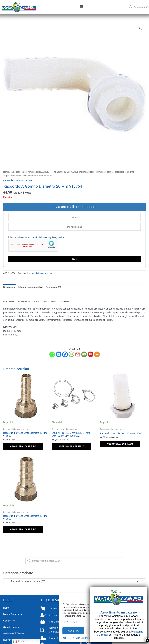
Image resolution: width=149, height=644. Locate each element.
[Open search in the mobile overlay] (74, 561)
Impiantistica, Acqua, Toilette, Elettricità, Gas (49, 172)
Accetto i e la (36, 237)
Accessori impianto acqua (101, 172)
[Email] (84, 354)
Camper (9, 621)
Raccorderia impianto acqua (17, 180)
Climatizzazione (11, 627)
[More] (97, 354)
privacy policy (57, 237)
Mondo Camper (13, 614)
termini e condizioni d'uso (33, 237)
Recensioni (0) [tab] (53, 287)
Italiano (19, 641)
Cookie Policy (68, 638)
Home (6, 172)
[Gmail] (78, 354)
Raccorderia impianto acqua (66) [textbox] (71, 581)
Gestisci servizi (70, 622)
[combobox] (74, 581)
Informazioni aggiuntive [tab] (30, 287)
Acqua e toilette (79, 172)
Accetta (73, 630)
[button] (81, 7)
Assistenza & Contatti (14, 633)
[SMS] (71, 354)
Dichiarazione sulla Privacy (88, 638)
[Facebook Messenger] (58, 354)
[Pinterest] (90, 354)
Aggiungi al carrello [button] (23, 446)
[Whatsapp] (52, 354)
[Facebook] (65, 354)
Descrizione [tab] (9, 287)
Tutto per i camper (19, 172)
